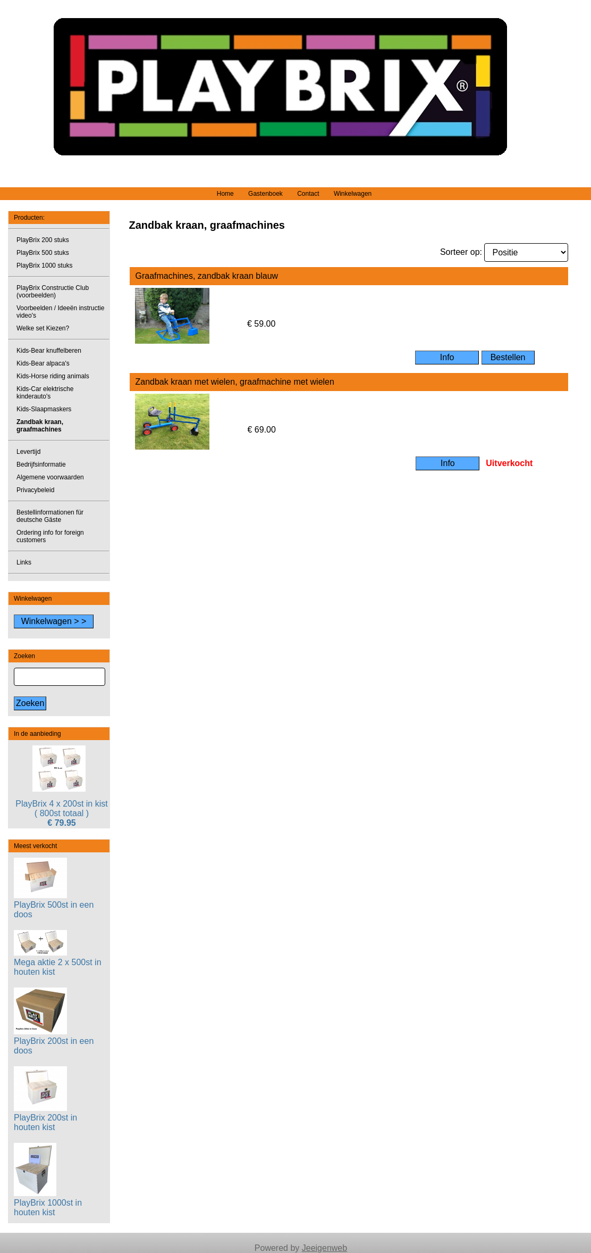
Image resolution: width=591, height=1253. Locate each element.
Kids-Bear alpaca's (43, 363)
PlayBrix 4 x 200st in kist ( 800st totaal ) (61, 808)
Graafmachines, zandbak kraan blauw (206, 275)
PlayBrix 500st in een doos (54, 905)
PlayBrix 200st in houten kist (45, 1117)
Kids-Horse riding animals (52, 376)
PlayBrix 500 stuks (42, 252)
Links (23, 562)
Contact (308, 193)
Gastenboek (265, 193)
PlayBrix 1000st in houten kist (48, 1203)
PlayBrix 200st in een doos (54, 1041)
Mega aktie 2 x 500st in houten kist (58, 962)
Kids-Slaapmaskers (43, 409)
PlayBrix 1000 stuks (44, 265)
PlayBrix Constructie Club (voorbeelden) (52, 291)
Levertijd (28, 451)
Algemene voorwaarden (50, 477)
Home (225, 193)
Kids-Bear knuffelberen (48, 350)
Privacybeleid (35, 490)
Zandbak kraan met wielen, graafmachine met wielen (234, 381)
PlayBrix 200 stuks (42, 240)
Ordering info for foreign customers (50, 536)
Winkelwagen (353, 193)
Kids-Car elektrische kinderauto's (44, 392)
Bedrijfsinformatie (41, 464)
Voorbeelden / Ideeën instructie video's (60, 311)
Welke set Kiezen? (42, 328)
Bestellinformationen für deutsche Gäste (49, 516)
